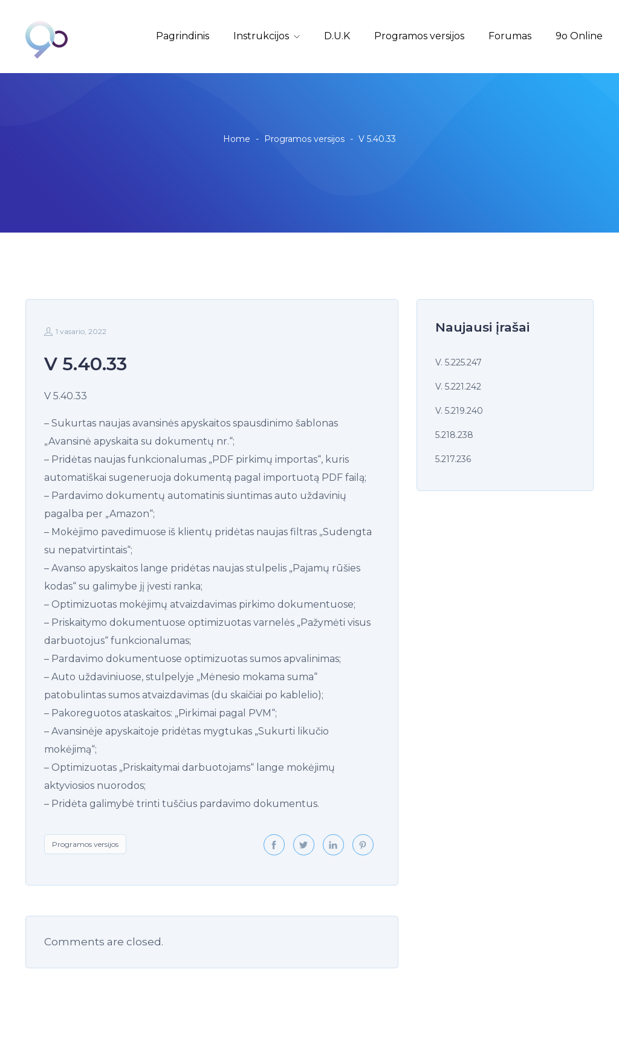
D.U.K (337, 36)
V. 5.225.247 (458, 362)
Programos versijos (419, 36)
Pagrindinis (182, 36)
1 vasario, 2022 (75, 331)
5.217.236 (453, 459)
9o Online (579, 36)
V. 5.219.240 (459, 410)
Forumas (509, 36)
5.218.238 (454, 434)
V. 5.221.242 (458, 386)
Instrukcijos (261, 36)
